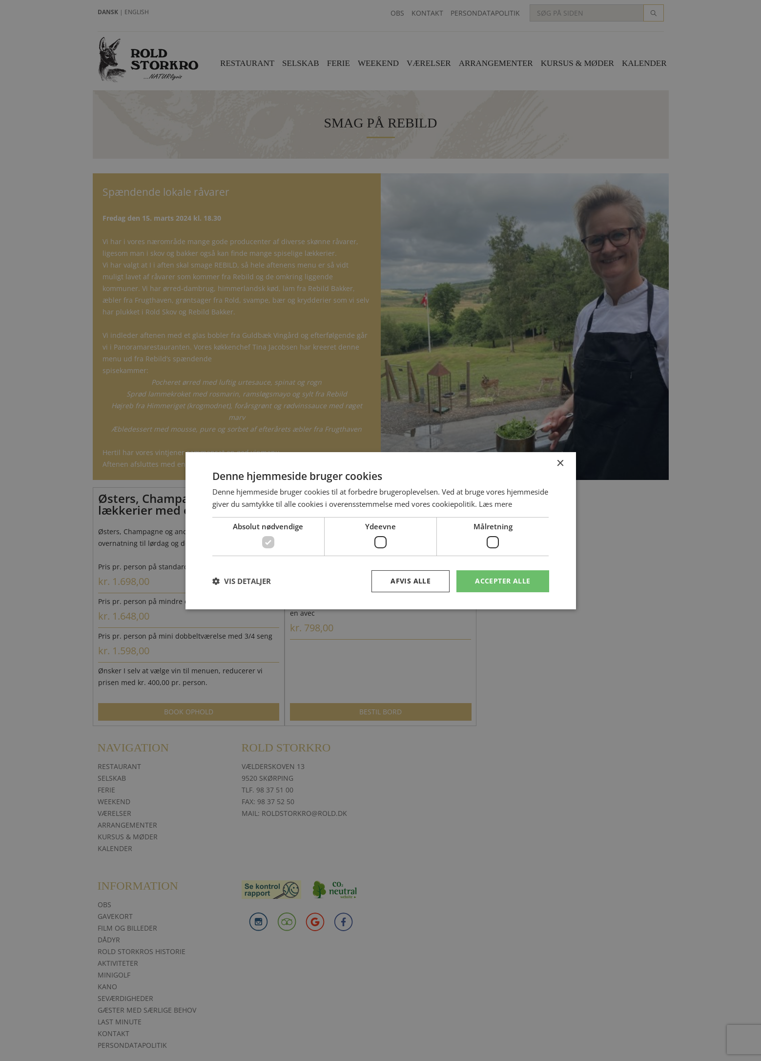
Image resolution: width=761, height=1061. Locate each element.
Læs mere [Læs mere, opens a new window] (495, 504)
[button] (241, 581)
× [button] (560, 463)
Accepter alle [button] (502, 580)
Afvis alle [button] (411, 580)
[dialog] (380, 530)
